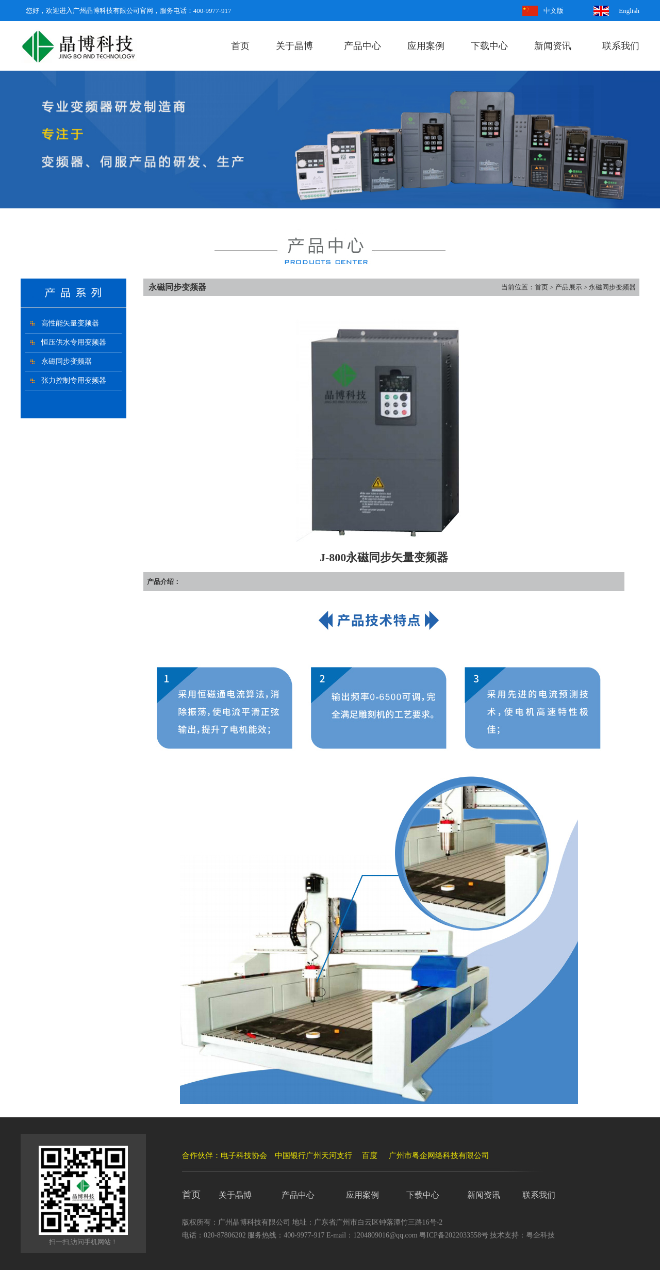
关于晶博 (294, 46)
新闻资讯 (552, 46)
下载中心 (489, 46)
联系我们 (620, 46)
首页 (240, 46)
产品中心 (362, 46)
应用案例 (425, 46)
